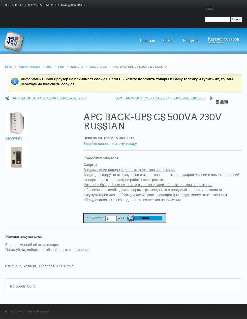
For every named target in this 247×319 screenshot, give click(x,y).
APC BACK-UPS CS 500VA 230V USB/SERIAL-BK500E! (161, 98)
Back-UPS (76, 66)
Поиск (210, 8)
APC (49, 66)
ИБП (61, 66)
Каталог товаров (29, 66)
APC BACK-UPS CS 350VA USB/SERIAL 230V (50, 98)
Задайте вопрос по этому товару (110, 143)
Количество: (94, 218)
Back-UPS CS (98, 66)
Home (8, 66)
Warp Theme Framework (35, 311)
